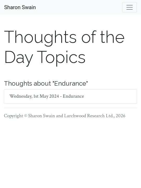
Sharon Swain (20, 7)
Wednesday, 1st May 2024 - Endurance (46, 96)
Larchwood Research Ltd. (89, 116)
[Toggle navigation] (129, 7)
